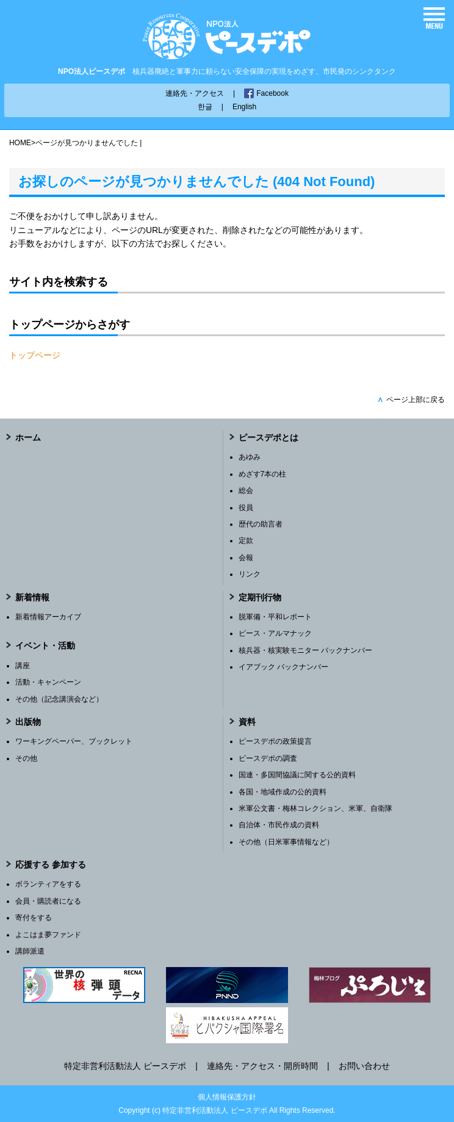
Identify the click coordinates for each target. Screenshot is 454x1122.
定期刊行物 (260, 597)
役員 (246, 507)
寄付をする (33, 917)
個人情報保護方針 (227, 1097)
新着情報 (32, 597)
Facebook (272, 93)
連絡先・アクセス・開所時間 (262, 1066)
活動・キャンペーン (48, 682)
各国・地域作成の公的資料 (282, 792)
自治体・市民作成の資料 (279, 825)
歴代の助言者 (261, 524)
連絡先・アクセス (194, 93)
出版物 (28, 722)
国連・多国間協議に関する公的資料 (297, 775)
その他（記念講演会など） (59, 699)
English (244, 106)
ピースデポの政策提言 (275, 741)
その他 (26, 758)
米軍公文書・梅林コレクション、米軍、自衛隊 (315, 808)
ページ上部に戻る (411, 399)
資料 (247, 722)
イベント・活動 (45, 645)
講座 (22, 665)
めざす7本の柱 (263, 474)
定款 (246, 540)
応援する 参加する (50, 864)
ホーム (28, 437)
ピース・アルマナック (275, 633)
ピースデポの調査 (268, 758)
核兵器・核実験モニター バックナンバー (305, 650)
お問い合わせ (364, 1066)
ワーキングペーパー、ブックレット (73, 741)
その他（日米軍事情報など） (286, 842)
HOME (20, 142)
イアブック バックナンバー (283, 667)
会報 (246, 557)
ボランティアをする (48, 884)
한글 (205, 106)
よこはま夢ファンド (48, 934)
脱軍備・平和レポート (275, 617)
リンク (250, 574)
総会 (246, 490)
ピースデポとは (268, 437)
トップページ (34, 355)
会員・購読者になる (48, 901)
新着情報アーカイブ (48, 617)
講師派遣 (30, 951)
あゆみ (250, 457)
